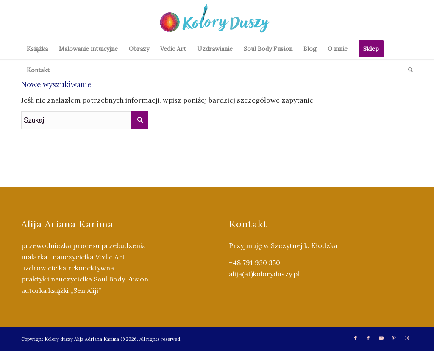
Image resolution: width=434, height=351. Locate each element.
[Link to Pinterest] (393, 338)
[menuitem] (37, 48)
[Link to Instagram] (406, 338)
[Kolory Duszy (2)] (217, 19)
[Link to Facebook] (355, 338)
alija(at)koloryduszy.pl (264, 274)
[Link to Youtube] (381, 338)
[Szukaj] (408, 70)
